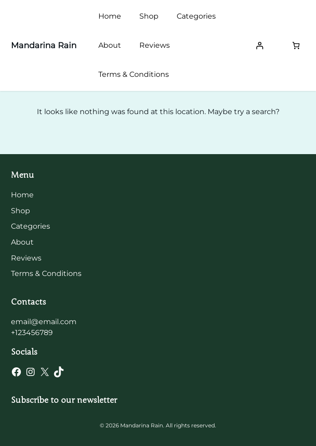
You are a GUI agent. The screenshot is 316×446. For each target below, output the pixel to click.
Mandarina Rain (43, 45)
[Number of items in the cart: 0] (296, 45)
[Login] (259, 45)
